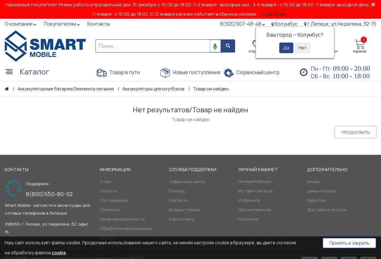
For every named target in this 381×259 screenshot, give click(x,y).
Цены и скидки (322, 191)
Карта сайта (181, 219)
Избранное (249, 200)
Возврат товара (184, 209)
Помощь (177, 191)
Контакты (178, 200)
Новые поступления (190, 73)
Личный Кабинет (255, 181)
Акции (313, 181)
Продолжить (355, 132)
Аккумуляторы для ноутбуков (153, 89)
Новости (108, 191)
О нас (105, 181)
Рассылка (248, 219)
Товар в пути (118, 73)
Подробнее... (275, 14)
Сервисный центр (252, 73)
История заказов (255, 191)
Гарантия (316, 200)
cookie (59, 253)
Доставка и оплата (326, 209)
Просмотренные (254, 209)
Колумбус (284, 23)
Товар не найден (211, 89)
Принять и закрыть (349, 243)
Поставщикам (114, 200)
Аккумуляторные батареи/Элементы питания (66, 89)
